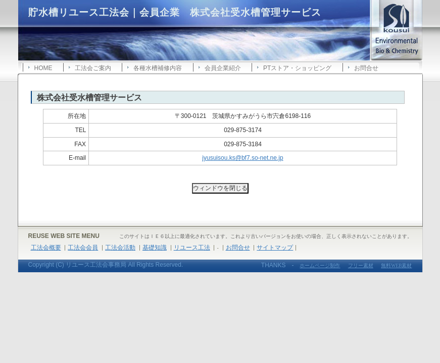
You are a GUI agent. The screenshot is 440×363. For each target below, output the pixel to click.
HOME (43, 68)
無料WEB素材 (396, 265)
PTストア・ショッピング (297, 68)
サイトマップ (275, 247)
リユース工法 (192, 247)
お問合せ (366, 68)
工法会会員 (83, 247)
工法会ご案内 (93, 68)
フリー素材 (360, 265)
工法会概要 (46, 247)
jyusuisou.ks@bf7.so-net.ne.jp (242, 157)
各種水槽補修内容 (157, 68)
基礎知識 (154, 247)
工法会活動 (120, 247)
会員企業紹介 (223, 68)
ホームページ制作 (320, 265)
